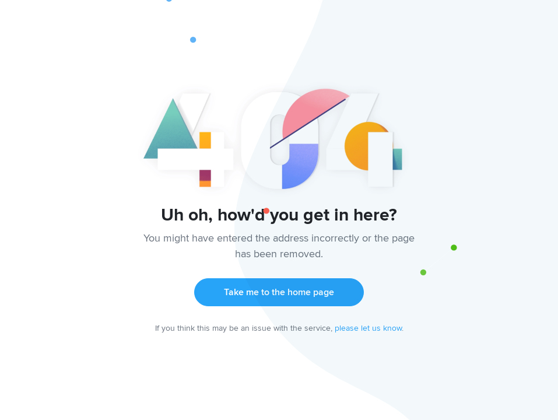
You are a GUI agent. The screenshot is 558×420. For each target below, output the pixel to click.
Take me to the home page (279, 292)
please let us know (368, 328)
